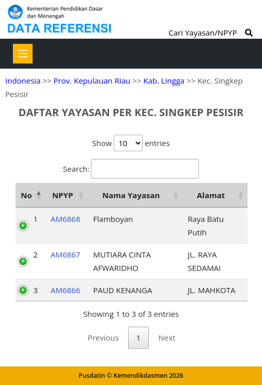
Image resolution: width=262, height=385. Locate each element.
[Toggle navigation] (23, 53)
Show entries (130, 143)
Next (166, 337)
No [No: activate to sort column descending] (26, 195)
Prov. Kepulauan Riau (91, 80)
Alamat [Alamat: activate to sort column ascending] (211, 195)
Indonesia (22, 80)
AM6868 (65, 219)
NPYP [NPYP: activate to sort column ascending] (62, 195)
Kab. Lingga (163, 80)
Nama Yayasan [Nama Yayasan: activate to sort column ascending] (131, 195)
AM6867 (65, 254)
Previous (103, 337)
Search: (131, 169)
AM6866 (65, 290)
